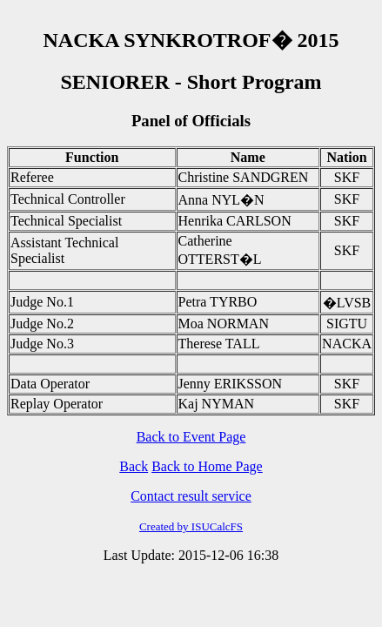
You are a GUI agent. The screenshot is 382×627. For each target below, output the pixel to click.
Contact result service (191, 496)
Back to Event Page (191, 436)
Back (133, 466)
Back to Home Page (207, 466)
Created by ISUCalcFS (191, 526)
